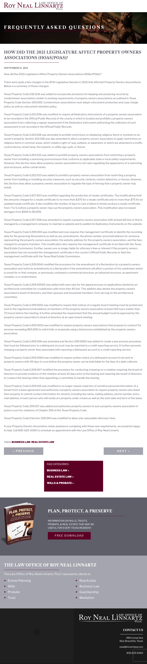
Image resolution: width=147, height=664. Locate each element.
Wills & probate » (60, 483)
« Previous (23, 451)
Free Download (69, 535)
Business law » (58, 470)
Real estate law (42, 442)
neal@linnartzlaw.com (131, 646)
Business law (21, 442)
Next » (123, 451)
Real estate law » (60, 476)
